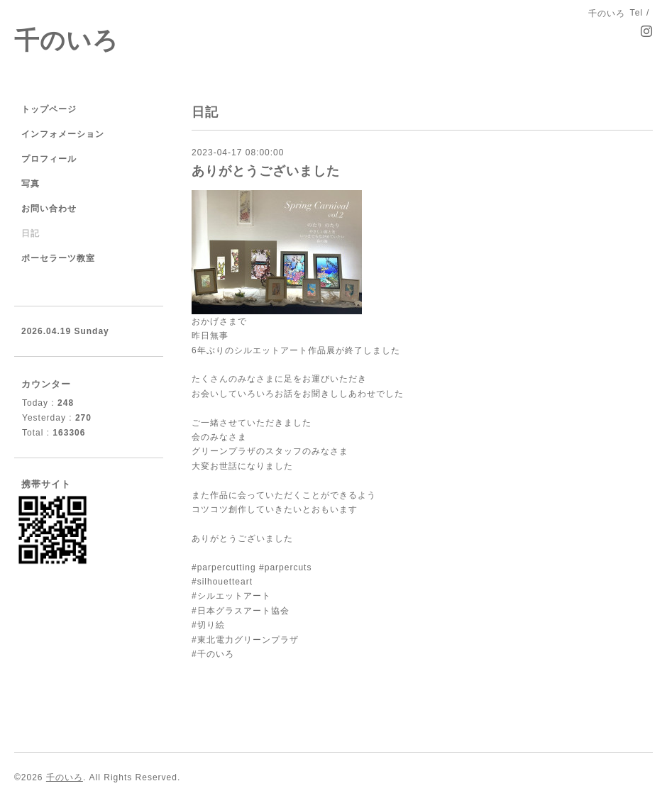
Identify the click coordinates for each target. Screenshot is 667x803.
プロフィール (49, 159)
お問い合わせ (49, 209)
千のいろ (66, 40)
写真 (30, 184)
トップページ (49, 109)
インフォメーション (62, 134)
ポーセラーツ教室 (58, 258)
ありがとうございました (266, 171)
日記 (30, 233)
